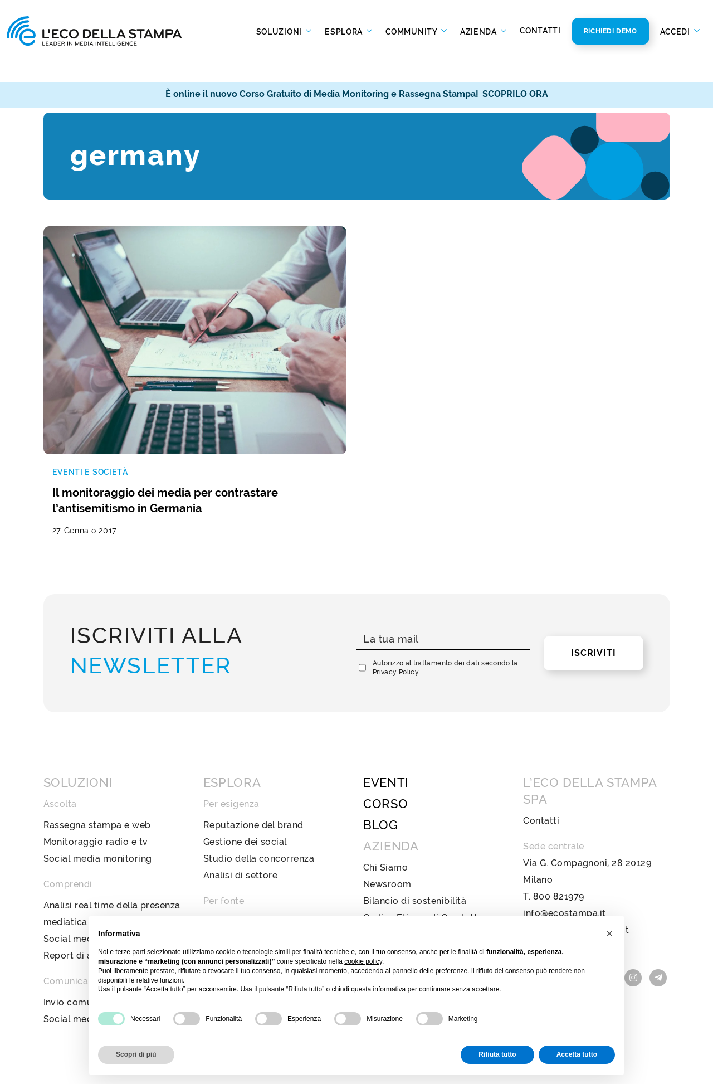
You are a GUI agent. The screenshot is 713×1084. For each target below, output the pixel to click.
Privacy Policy (396, 615)
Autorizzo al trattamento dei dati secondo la (445, 610)
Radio (216, 898)
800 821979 (558, 839)
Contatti (540, 30)
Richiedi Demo (610, 31)
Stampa (220, 864)
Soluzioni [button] (280, 31)
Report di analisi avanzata (100, 898)
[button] (609, 933)
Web (213, 881)
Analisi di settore (240, 818)
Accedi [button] (676, 31)
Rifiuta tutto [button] (497, 1054)
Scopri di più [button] (136, 1054)
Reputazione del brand (253, 767)
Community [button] (412, 31)
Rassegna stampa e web (97, 767)
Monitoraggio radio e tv (95, 784)
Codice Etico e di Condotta (422, 860)
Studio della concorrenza (259, 801)
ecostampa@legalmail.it (576, 872)
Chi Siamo (385, 810)
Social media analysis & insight (111, 881)
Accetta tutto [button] (576, 1054)
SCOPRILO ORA (515, 94)
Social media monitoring (97, 801)
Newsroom (387, 826)
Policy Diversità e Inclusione (425, 877)
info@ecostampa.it (564, 855)
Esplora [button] (345, 31)
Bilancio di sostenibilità (414, 843)
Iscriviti (593, 595)
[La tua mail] (443, 582)
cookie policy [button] (363, 961)
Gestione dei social (245, 784)
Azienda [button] (479, 31)
